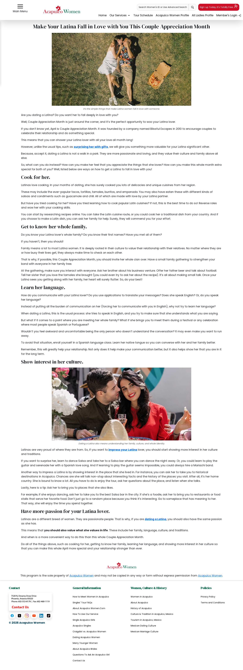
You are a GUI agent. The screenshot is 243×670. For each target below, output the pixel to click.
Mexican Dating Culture (143, 625)
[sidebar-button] (20, 6)
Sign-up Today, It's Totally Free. (219, 6)
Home (103, 15)
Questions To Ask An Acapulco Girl (91, 654)
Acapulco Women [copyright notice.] (81, 575)
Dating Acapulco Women (86, 637)
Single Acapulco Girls (84, 619)
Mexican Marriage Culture (144, 631)
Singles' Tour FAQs (82, 602)
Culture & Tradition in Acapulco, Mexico (152, 614)
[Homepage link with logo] (121, 565)
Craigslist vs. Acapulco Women (89, 631)
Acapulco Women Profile (172, 15)
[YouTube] (34, 615)
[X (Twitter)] (19, 615)
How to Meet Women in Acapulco (91, 596)
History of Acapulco (141, 608)
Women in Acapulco (142, 596)
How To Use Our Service (85, 614)
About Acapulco (139, 602)
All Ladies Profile (202, 15)
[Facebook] (12, 615)
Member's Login (228, 15)
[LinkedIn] (41, 615)
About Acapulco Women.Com (89, 608)
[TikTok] (48, 615)
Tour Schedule (143, 15)
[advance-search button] (192, 7)
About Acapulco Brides (85, 648)
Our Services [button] (120, 15)
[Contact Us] (30, 601)
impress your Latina (122, 450)
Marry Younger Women (85, 643)
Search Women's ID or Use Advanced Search (163, 7)
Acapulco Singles (82, 625)
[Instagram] (26, 615)
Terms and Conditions (213, 602)
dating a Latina (155, 519)
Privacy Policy (208, 596)
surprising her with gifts (91, 147)
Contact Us (79, 660)
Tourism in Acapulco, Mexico (146, 619)
